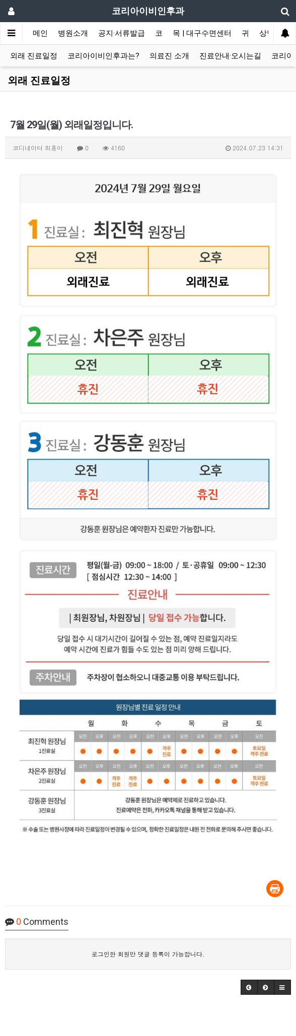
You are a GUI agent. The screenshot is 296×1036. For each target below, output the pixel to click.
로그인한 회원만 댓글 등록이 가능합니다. (148, 953)
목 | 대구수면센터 (202, 33)
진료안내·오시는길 (230, 55)
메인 (40, 33)
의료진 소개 (169, 55)
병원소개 (73, 33)
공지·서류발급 (121, 33)
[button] (249, 987)
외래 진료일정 (33, 55)
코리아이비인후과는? (103, 55)
